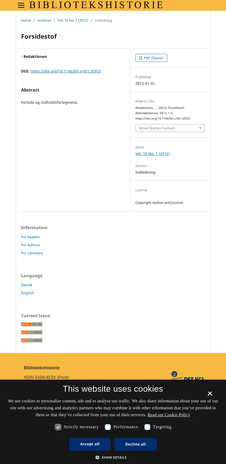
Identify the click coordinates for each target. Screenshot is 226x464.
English (27, 292)
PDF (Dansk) (153, 57)
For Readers (30, 237)
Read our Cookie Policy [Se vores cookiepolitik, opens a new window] (168, 415)
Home (26, 20)
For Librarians (32, 253)
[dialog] (113, 422)
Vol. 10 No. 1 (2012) (73, 20)
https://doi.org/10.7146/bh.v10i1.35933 (65, 71)
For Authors (30, 245)
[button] (113, 457)
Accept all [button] (89, 443)
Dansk (26, 284)
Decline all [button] (135, 444)
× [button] (210, 395)
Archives (44, 20)
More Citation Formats (157, 128)
